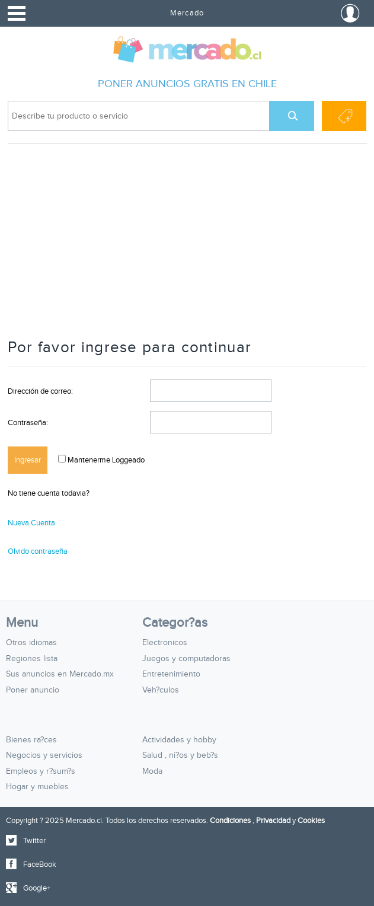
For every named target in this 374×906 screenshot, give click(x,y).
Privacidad (273, 820)
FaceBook (39, 864)
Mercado (186, 13)
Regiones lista (31, 658)
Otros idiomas (31, 642)
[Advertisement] (187, 247)
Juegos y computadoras (186, 658)
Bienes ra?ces (31, 740)
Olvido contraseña (38, 551)
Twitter (34, 841)
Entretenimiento (171, 674)
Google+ (36, 888)
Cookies (311, 820)
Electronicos (164, 642)
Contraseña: (28, 423)
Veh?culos (160, 690)
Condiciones (230, 820)
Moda (152, 771)
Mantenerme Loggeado (105, 460)
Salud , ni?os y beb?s (180, 755)
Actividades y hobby (179, 740)
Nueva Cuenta (31, 523)
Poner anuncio (32, 690)
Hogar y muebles (37, 787)
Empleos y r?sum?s (40, 771)
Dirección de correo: (40, 391)
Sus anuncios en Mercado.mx (60, 674)
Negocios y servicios (44, 755)
